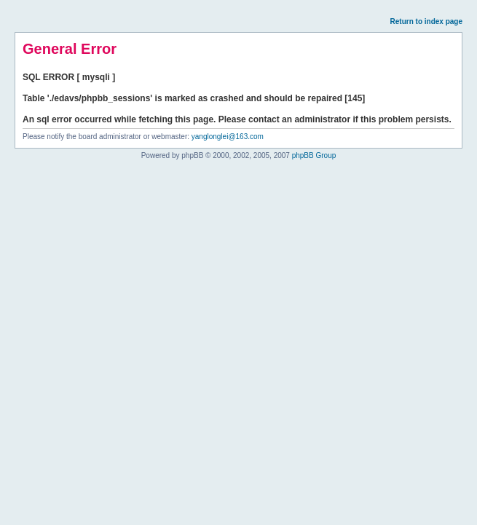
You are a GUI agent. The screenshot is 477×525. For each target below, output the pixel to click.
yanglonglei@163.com (228, 137)
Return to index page (426, 21)
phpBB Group (314, 155)
